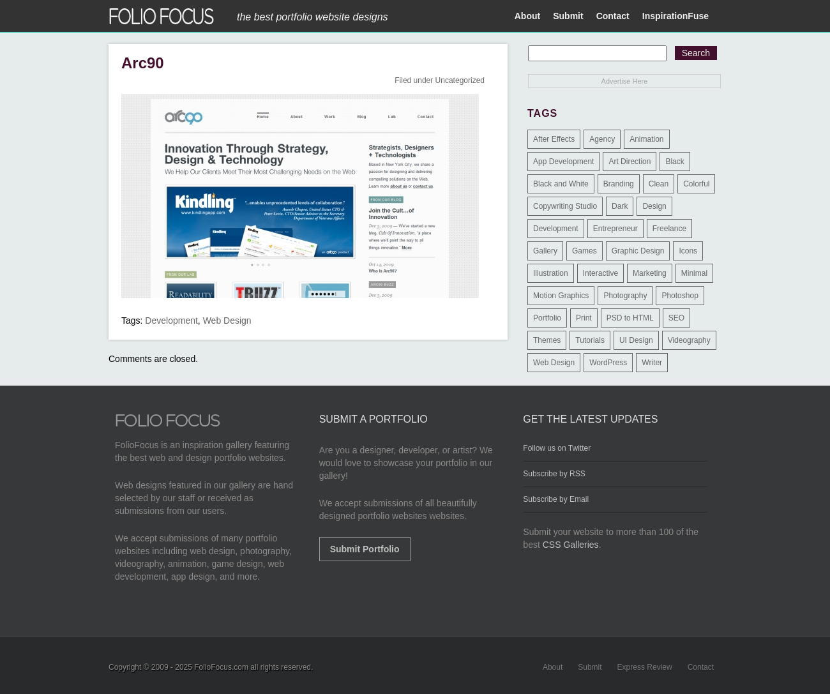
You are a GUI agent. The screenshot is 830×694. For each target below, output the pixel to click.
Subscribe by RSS (554, 473)
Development (171, 320)
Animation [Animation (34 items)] (646, 139)
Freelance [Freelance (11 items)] (669, 228)
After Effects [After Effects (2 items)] (554, 139)
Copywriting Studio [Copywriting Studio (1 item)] (565, 206)
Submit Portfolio (365, 549)
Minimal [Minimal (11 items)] (694, 273)
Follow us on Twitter (557, 448)
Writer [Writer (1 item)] (652, 362)
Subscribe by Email (556, 499)
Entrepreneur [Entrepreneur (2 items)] (615, 228)
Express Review (644, 667)
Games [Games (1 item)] (584, 250)
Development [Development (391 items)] (555, 228)
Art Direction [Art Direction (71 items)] (629, 161)
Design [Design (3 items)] (654, 206)
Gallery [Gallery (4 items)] (545, 250)
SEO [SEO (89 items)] (676, 317)
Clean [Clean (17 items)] (658, 183)
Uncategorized (460, 80)
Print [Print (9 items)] (584, 317)
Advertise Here (624, 81)
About (527, 16)
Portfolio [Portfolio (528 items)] (547, 317)
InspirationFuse (675, 16)
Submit (568, 16)
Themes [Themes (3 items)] (547, 340)
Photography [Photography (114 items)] (625, 295)
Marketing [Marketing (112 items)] (650, 273)
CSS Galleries (571, 544)
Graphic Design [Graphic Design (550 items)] (638, 250)
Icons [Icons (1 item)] (688, 250)
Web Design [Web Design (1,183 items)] (554, 362)
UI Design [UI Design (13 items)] (636, 340)
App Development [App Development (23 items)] (563, 161)
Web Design (227, 320)
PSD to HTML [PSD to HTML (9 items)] (630, 317)
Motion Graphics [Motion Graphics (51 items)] (561, 295)
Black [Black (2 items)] (674, 161)
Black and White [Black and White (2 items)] (561, 183)
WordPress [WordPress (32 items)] (608, 362)
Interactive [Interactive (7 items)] (600, 273)
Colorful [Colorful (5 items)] (696, 183)
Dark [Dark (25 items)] (620, 206)
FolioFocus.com (221, 667)
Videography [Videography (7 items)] (689, 340)
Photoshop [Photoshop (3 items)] (679, 295)
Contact (613, 16)
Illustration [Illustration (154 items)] (550, 273)
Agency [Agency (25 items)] (602, 139)
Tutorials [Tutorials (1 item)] (590, 340)
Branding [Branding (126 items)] (618, 183)
